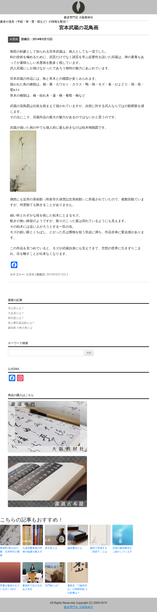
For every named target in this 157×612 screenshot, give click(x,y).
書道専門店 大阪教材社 (78, 17)
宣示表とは (51, 548)
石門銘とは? (51, 585)
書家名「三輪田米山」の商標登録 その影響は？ (77, 589)
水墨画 (30, 274)
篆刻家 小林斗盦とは (20, 327)
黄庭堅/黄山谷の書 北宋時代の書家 (10, 552)
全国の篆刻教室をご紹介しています (122, 550)
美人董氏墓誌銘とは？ (21, 322)
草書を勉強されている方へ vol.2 (10, 587)
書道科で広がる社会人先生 (32, 587)
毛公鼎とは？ (16, 308)
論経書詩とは (74, 548)
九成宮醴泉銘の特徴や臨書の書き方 (32, 550)
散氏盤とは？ (16, 317)
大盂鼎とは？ (16, 313)
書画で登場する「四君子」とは (98, 550)
